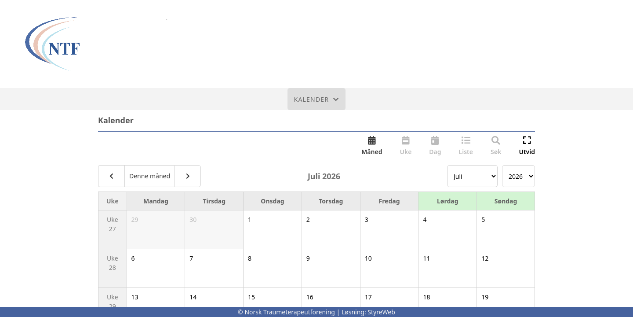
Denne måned (149, 176)
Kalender (316, 99)
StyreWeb (381, 312)
